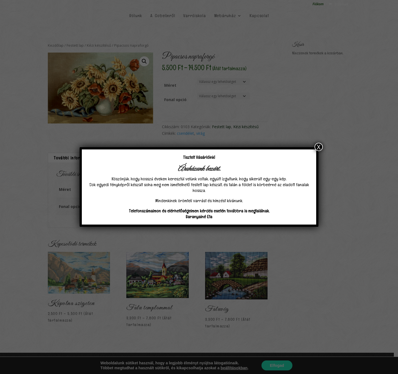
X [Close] (319, 147)
